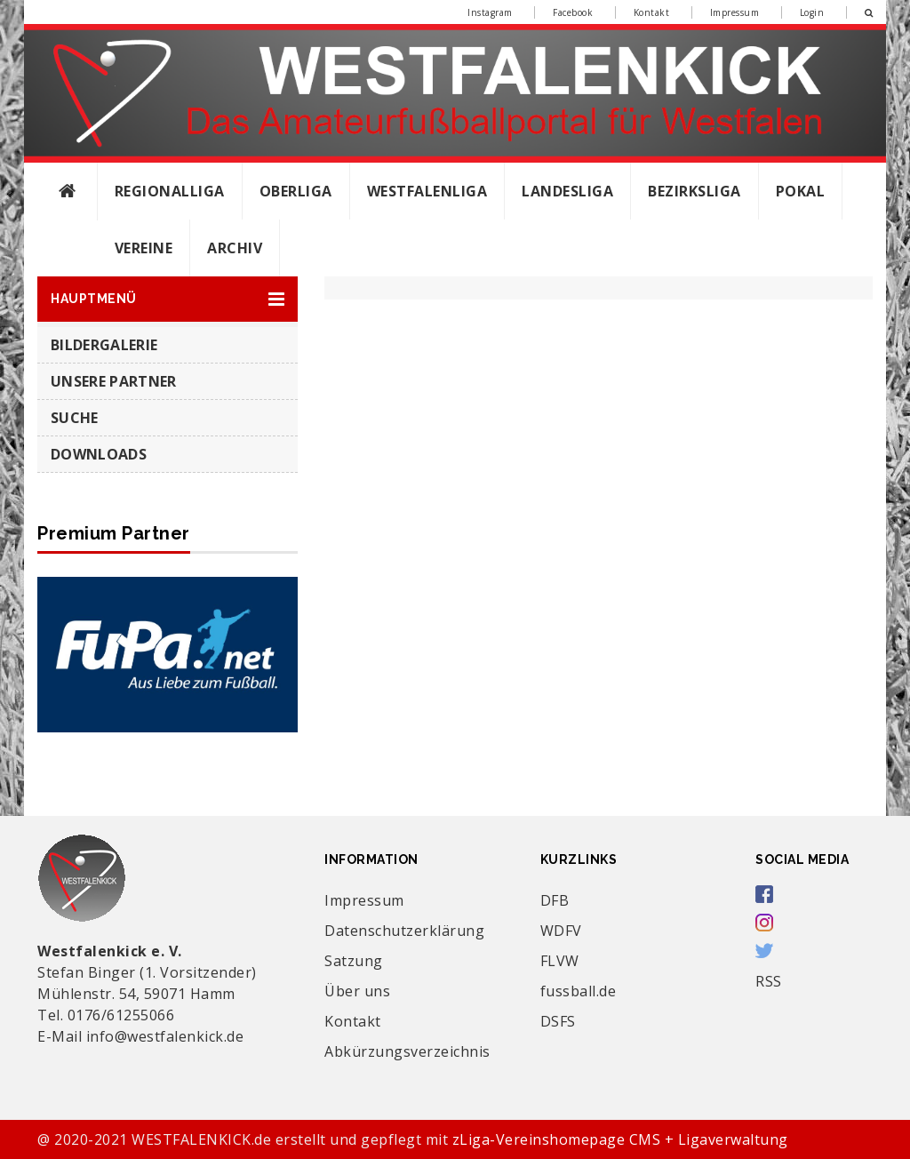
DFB (555, 900)
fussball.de (578, 991)
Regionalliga (170, 191)
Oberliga (295, 191)
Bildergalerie (104, 345)
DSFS (558, 1021)
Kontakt (652, 12)
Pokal (801, 191)
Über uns (357, 991)
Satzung (353, 961)
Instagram (490, 12)
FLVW (559, 961)
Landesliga (567, 191)
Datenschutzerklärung (404, 930)
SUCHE (75, 418)
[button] (167, 299)
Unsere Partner (113, 381)
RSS (768, 981)
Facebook (573, 12)
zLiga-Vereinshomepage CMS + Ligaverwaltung (620, 1139)
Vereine (144, 248)
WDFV (561, 930)
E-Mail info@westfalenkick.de (140, 1036)
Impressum (735, 12)
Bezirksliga (694, 191)
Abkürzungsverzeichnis (407, 1051)
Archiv (234, 248)
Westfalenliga (427, 191)
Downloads (99, 454)
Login (812, 12)
